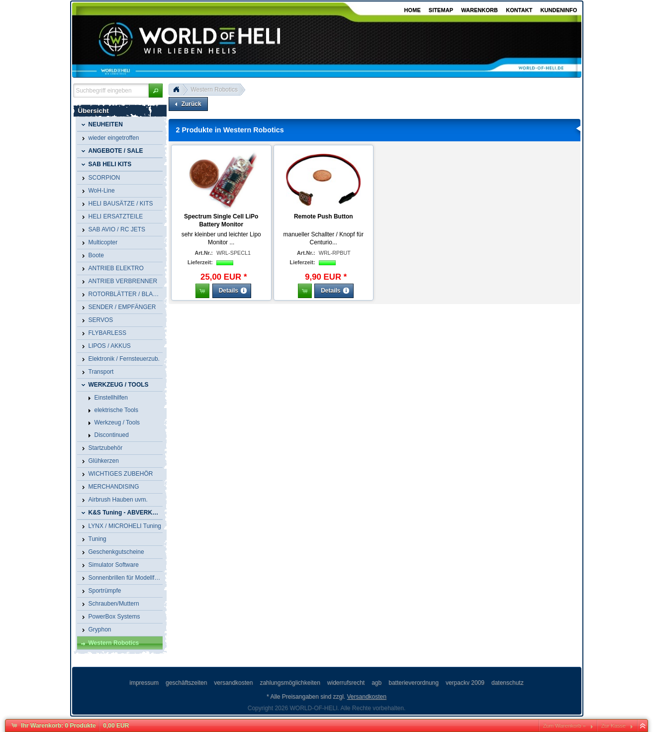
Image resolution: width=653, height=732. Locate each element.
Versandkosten (366, 696)
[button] (156, 91)
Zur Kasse (613, 726)
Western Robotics (214, 89)
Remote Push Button (323, 216)
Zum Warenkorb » (564, 726)
